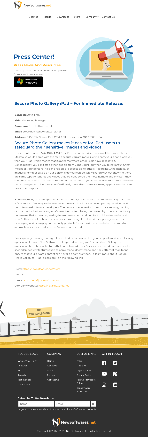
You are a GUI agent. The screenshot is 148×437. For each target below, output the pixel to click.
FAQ (20, 370)
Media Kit (81, 365)
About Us (52, 365)
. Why (27, 361)
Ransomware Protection (84, 390)
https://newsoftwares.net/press (41, 268)
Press (79, 361)
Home (50, 361)
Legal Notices (84, 370)
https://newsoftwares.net (53, 285)
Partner (51, 375)
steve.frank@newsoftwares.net (42, 280)
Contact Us (53, 379)
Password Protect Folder (86, 381)
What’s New (24, 384)
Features (22, 365)
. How (33, 361)
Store (50, 370)
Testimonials (24, 379)
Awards (22, 375)
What (20, 361)
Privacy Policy (84, 375)
